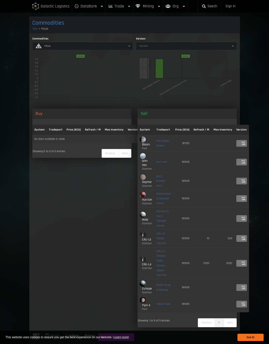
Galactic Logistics (50, 6)
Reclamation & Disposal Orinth (163, 198)
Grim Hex (161, 162)
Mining (148, 6)
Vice (35, 28)
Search (209, 6)
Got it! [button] (250, 337)
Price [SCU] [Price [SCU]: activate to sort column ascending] (182, 130)
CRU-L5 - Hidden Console (161, 238)
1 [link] (218, 323)
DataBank (88, 6)
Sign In (230, 6)
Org (175, 4)
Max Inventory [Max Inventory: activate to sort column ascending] (114, 130)
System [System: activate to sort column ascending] (39, 130)
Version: (141, 38)
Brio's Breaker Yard (161, 181)
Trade (119, 6)
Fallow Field (163, 304)
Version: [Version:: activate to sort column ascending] (133, 130)
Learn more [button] (121, 337)
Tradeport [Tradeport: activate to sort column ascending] (55, 130)
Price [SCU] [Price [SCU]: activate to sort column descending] (74, 130)
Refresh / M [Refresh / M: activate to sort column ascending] (93, 130)
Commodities (48, 23)
